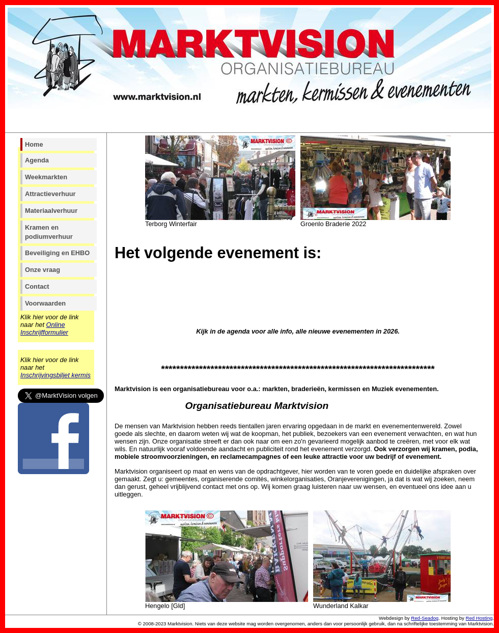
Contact (37, 286)
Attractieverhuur (50, 194)
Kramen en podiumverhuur (49, 232)
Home (34, 144)
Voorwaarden (45, 303)
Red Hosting (479, 618)
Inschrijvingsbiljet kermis (55, 375)
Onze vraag (42, 269)
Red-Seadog (424, 618)
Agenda (37, 160)
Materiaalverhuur (51, 210)
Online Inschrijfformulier (44, 328)
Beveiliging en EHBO (57, 253)
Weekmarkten (46, 177)
